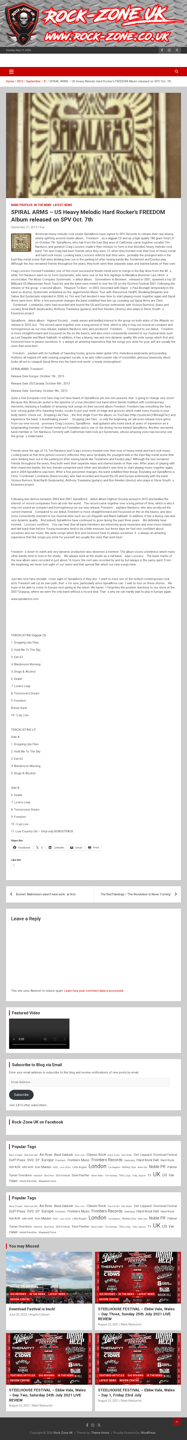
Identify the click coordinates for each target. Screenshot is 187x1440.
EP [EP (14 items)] (38, 1160)
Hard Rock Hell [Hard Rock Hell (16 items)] (147, 1160)
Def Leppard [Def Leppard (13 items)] (143, 1155)
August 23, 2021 (108, 1324)
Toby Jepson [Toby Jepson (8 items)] (139, 1175)
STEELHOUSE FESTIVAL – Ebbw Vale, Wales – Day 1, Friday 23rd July (136, 1392)
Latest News (62, 205)
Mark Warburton (131, 1324)
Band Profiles (22, 205)
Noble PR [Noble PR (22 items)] (157, 1166)
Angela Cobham (39, 1314)
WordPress (148, 1433)
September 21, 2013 (24, 227)
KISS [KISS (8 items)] (55, 1167)
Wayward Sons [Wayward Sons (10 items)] (47, 1181)
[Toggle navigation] (11, 71)
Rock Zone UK (63, 1433)
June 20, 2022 (18, 1314)
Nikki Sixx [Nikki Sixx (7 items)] (142, 1167)
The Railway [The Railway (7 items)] (111, 1175)
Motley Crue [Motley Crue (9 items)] (129, 1167)
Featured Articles (22, 1375)
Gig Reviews (18, 1294)
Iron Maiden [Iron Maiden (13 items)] (43, 1167)
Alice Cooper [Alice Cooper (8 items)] (16, 1155)
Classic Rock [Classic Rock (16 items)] (96, 1155)
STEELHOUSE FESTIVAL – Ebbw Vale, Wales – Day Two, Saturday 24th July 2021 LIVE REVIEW (47, 1395)
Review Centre (20, 1299)
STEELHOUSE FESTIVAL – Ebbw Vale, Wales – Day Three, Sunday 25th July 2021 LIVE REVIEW (136, 1314)
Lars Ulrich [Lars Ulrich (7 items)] (65, 1167)
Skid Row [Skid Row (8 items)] (49, 1175)
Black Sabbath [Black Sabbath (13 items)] (63, 1155)
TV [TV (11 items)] (149, 1175)
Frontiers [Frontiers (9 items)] (60, 1160)
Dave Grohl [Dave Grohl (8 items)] (114, 1155)
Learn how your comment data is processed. (94, 991)
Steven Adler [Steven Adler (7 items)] (97, 1175)
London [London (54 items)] (97, 1166)
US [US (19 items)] (164, 1175)
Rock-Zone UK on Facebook (37, 1122)
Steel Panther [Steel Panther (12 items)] (80, 1175)
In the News (43, 205)
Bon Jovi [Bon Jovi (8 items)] (80, 1155)
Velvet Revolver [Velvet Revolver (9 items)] (28, 1181)
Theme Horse (100, 1433)
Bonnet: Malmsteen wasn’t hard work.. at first (45, 894)
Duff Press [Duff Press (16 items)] (17, 1160)
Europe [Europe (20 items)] (47, 1160)
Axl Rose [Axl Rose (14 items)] (45, 1155)
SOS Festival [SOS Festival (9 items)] (63, 1175)
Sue (41, 227)
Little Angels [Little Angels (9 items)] (79, 1167)
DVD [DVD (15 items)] (30, 1160)
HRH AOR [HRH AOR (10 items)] (27, 1167)
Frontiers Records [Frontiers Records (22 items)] (107, 1160)
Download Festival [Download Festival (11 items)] (165, 1154)
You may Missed (24, 1246)
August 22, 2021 (19, 1405)
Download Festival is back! (32, 1309)
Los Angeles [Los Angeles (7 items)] (114, 1167)
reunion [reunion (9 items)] (38, 1175)
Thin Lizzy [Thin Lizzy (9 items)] (124, 1175)
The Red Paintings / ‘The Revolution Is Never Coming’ (136, 894)
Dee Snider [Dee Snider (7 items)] (126, 1155)
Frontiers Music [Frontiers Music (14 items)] (78, 1160)
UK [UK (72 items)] (156, 1174)
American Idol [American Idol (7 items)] (31, 1155)
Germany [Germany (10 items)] (129, 1160)
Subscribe (21, 1095)
